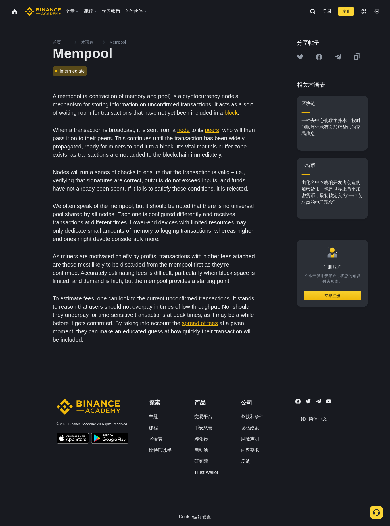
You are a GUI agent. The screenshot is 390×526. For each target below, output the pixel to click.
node (183, 130)
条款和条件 (252, 416)
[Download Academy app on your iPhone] (73, 439)
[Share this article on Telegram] (338, 56)
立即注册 (332, 295)
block (231, 113)
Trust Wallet (206, 472)
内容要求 (250, 450)
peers (212, 130)
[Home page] (43, 11)
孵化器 (201, 438)
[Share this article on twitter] (300, 56)
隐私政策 (250, 427)
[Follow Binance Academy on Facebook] (298, 401)
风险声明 (250, 438)
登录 (327, 11)
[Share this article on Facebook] (319, 56)
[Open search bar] (311, 11)
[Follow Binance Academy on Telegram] (318, 401)
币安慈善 (203, 427)
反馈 (245, 461)
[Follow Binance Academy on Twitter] (308, 401)
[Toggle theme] (377, 11)
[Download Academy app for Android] (109, 439)
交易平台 (203, 416)
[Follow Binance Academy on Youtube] (328, 401)
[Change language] (364, 11)
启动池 (201, 450)
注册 (346, 11)
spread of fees (200, 323)
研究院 (201, 461)
